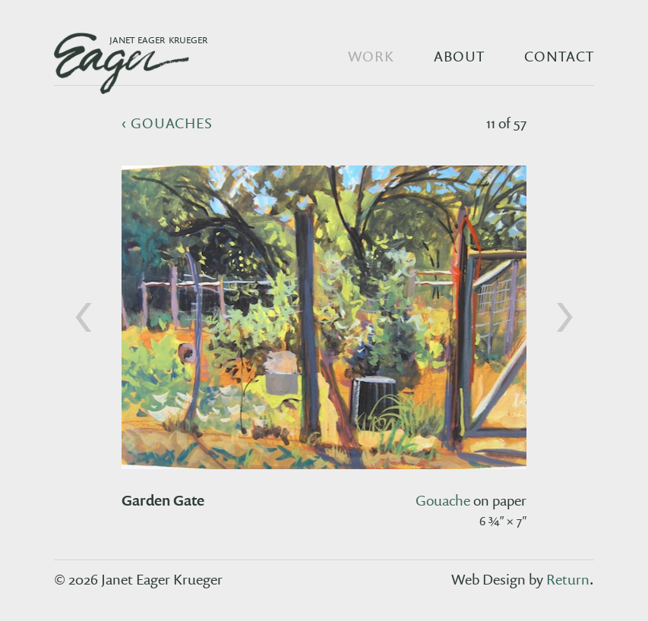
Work (371, 56)
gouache (443, 500)
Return (568, 579)
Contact (559, 56)
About (459, 56)
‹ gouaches (167, 123)
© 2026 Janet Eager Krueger (138, 579)
